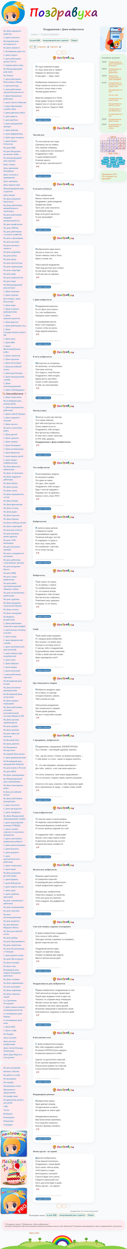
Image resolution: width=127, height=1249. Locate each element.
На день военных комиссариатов (11, 535)
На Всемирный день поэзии (12, 682)
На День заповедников (13, 775)
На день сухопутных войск (12, 429)
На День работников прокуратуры (12, 800)
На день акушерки (11, 986)
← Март (109, 153)
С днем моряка (10, 667)
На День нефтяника (12, 990)
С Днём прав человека (13, 137)
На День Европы (11, 519)
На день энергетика (12, 945)
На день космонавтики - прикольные (14, 594)
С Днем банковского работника (12, 97)
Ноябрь (121, 161)
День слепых (9, 164)
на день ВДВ (35, 40)
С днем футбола (10, 120)
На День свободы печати (14, 522)
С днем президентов (12, 808)
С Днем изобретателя (13, 393)
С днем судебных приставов (11, 895)
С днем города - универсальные (10, 461)
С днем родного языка (13, 955)
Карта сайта (34, 1233)
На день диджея (10, 726)
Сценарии (7, 1124)
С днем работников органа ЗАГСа (12, 60)
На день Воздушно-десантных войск (12, 152)
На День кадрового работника (12, 478)
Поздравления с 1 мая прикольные (115, 110)
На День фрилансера (12, 504)
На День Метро (10, 483)
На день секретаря (11, 270)
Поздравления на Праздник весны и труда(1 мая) (115, 84)
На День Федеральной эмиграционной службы (14, 817)
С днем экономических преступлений (13, 648)
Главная (34, 34)
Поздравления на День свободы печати (115, 126)
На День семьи (10, 490)
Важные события (11, 1071)
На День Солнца (10, 508)
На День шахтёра (11, 962)
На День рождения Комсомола (12, 200)
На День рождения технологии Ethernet (12, 604)
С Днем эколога (10, 424)
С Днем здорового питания (11, 419)
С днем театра (9, 636)
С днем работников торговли (12, 675)
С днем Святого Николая (14, 102)
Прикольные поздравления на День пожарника (115, 77)
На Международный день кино (12, 70)
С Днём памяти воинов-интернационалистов (14, 1008)
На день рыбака (10, 938)
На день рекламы (11, 242)
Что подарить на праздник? (109, 177)
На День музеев (10, 487)
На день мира (9, 274)
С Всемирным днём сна (14, 51)
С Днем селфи (9, 1030)
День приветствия (11, 185)
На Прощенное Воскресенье (10, 748)
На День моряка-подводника (11, 702)
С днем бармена (10, 879)
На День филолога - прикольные (12, 468)
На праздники (9, 1078)
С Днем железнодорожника (12, 384)
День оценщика (10, 181)
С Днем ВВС (9, 342)
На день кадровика (12, 252)
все (33, 47)
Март (109, 166)
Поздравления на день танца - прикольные (115, 70)
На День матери (10, 501)
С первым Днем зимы (13, 65)
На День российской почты (12, 932)
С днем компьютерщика (14, 845)
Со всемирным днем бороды (12, 1015)
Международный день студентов (13, 190)
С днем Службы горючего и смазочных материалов (13, 832)
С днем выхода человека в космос (14, 631)
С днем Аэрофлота (12, 812)
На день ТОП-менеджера (9, 541)
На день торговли (11, 911)
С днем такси (9, 660)
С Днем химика (10, 441)
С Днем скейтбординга (13, 390)
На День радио (10, 511)
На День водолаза (11, 515)
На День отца (9, 966)
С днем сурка (9, 890)
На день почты (10, 255)
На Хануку (8, 75)
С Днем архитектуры (12, 373)
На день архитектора (12, 263)
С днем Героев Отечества (10, 142)
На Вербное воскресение (9, 618)
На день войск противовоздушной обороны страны (12, 586)
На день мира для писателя (11, 735)
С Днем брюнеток (11, 452)
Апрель (113, 136)
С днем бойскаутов (12, 883)
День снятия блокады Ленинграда (13, 1049)
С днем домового (11, 852)
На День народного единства (12, 32)
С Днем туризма (10, 295)
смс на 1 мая (113, 95)
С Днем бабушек (11, 663)
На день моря (9, 281)
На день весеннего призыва (11, 548)
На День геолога (10, 609)
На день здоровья (11, 599)
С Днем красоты (10, 322)
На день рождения (11, 1067)
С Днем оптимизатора (13, 449)
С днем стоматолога (12, 865)
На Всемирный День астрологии (12, 695)
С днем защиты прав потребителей (12, 654)
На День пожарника (12, 613)
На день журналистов (13, 277)
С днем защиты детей (13, 456)
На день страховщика (13, 238)
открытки (44, 47)
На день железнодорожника (12, 916)
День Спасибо (9, 1037)
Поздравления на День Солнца (115, 120)
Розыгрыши (8, 1117)
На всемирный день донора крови (12, 402)
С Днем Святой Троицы (14, 414)
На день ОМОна (10, 228)
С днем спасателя (11, 805)
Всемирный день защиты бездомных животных (12, 973)
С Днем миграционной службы (13, 378)
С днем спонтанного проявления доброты (12, 840)
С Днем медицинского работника (13, 408)
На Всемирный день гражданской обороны (13, 762)
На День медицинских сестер (13, 495)
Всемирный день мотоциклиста (11, 42)
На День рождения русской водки (12, 874)
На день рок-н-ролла (12, 530)
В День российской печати (12, 793)
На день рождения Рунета (11, 568)
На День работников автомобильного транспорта (12, 208)
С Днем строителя (11, 355)
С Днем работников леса (14, 325)
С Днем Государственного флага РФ (14, 332)
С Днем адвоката (11, 438)
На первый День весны (13, 754)
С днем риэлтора (11, 85)
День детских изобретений (9, 1042)
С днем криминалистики (14, 757)
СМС (5, 1106)
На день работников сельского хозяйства (12, 233)
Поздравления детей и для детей (13, 1101)
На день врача (9, 259)
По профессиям (10, 1096)
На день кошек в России (14, 768)
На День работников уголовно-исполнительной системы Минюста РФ (13, 711)
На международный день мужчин (12, 159)
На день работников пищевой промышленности (12, 218)
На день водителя (11, 921)
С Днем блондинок (12, 445)
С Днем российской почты (12, 368)
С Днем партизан (11, 359)
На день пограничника (13, 907)
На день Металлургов (13, 959)
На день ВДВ (9, 147)
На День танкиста (11, 47)
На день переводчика (13, 266)
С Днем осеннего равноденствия (11, 310)
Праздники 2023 (109, 174)
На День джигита (11, 743)
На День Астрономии (13, 473)
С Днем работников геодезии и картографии (14, 624)
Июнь (106, 158)
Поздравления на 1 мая (116, 91)
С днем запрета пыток (13, 886)
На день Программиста (14, 941)
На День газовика (11, 979)
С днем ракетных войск (14, 112)
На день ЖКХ (9, 771)
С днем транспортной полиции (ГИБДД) (13, 824)
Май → (117, 153)
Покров (74, 40)
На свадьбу (8, 1082)
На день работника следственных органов (13, 561)
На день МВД (9, 573)
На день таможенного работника (13, 902)
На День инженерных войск (13, 786)
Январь (113, 163)
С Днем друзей (10, 434)
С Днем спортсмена (12, 397)
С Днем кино (9, 339)
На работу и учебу (11, 1075)
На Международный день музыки (12, 286)
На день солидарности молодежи (13, 554)
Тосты (6, 1110)
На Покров (8, 1034)
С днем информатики (13, 134)
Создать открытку (43, 120)
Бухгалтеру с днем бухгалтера (11, 300)
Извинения (8, 1121)
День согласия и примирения (10, 176)
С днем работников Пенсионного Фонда (12, 80)
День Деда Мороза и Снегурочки (12, 1056)
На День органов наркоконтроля (11, 721)
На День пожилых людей (11, 995)
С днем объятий (10, 130)
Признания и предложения (9, 1091)
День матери (9, 195)
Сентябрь (105, 161)
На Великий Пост (11, 740)
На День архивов (11, 730)
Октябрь (114, 161)
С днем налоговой (11, 670)
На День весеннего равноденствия (12, 689)
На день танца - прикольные (10, 578)
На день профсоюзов (12, 224)
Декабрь (105, 163)
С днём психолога (11, 37)
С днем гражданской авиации (12, 125)
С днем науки (9, 869)
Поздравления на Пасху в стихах (115, 104)
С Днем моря (9, 305)
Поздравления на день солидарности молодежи (116, 64)
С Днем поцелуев (11, 291)
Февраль (121, 163)
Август (119, 158)
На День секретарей (12, 526)
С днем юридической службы (13, 641)
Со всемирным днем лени (12, 1021)
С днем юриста (10, 116)
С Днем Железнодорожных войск (12, 349)
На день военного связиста (11, 247)
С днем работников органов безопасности (13, 90)
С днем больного (11, 849)
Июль (112, 158)
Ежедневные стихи (12, 1086)
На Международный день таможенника (12, 780)
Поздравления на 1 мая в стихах (116, 99)
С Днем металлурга (12, 363)
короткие (56, 47)
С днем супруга (10, 55)
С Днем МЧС (9, 1027)
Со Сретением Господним (10, 1002)
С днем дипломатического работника (11, 859)
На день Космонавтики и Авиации (13, 950)
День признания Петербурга (10, 169)
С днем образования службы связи (12, 107)
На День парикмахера (13, 983)
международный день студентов (55, 40)
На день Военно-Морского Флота (11, 926)
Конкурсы (8, 1113)
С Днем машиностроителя (11, 317)
